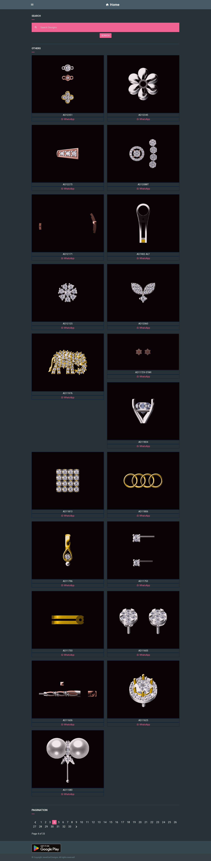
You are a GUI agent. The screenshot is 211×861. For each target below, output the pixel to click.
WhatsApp (67, 119)
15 (110, 822)
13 (99, 822)
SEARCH (105, 35)
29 (46, 826)
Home (112, 4)
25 (169, 822)
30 (52, 826)
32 (63, 826)
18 (128, 822)
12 (93, 822)
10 (81, 822)
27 (34, 826)
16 (116, 822)
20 (140, 822)
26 (175, 822)
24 (163, 822)
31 (58, 826)
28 (40, 826)
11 (87, 822)
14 (104, 822)
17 (122, 822)
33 (69, 826)
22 (151, 822)
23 (157, 822)
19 (134, 822)
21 (145, 822)
